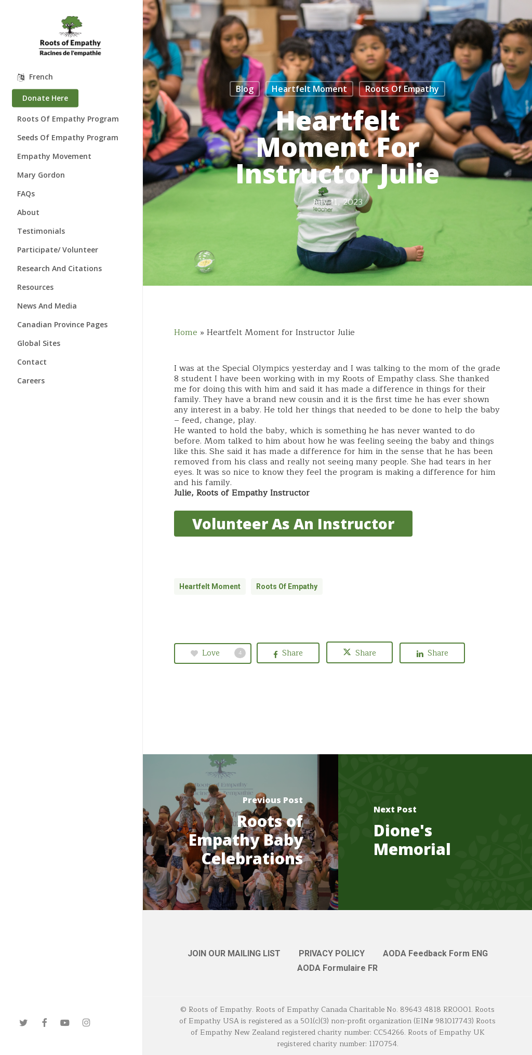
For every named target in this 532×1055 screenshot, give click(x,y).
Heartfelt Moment (309, 89)
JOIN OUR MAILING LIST (234, 953)
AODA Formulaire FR (337, 968)
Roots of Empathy (402, 89)
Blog (245, 89)
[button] (293, 524)
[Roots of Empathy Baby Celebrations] (240, 832)
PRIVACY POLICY (332, 953)
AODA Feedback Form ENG (435, 953)
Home (185, 332)
